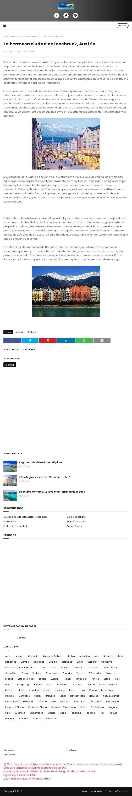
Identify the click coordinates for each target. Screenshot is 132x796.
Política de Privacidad (117, 791)
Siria (7, 712)
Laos (82, 690)
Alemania (33, 656)
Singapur (113, 707)
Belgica (53, 661)
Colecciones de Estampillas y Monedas (25, 517)
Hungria (38, 684)
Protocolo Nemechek (15, 526)
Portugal (64, 701)
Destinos (15, 36)
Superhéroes (74, 526)
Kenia (72, 690)
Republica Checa (14, 707)
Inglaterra (77, 684)
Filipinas (67, 678)
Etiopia (42, 678)
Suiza (63, 712)
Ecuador (67, 673)
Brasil (80, 661)
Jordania (60, 690)
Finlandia (81, 678)
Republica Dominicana (63, 707)
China (53, 667)
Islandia (9, 690)
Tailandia (75, 712)
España (9, 678)
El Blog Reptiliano (76, 517)
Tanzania (90, 712)
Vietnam (23, 718)
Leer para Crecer (14, 51)
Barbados (39, 661)
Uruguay (9, 718)
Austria (19, 332)
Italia (21, 690)
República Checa (37, 707)
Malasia (9, 695)
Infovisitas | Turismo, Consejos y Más (42, 791)
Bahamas (10, 661)
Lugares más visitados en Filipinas (40, 462)
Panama (42, 701)
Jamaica (34, 690)
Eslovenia (111, 673)
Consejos (93, 667)
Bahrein (25, 661)
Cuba (25, 673)
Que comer (95, 701)
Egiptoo (80, 673)
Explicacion (9, 521)
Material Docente (76, 521)
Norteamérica (77, 695)
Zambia (37, 718)
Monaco (50, 695)
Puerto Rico (79, 701)
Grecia (107, 678)
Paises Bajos (12, 701)
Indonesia (62, 684)
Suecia (51, 712)
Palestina (28, 701)
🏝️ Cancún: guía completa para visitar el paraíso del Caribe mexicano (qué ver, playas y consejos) (62, 764)
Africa (8, 656)
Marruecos (24, 695)
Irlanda (91, 684)
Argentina (84, 656)
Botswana (67, 661)
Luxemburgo (107, 690)
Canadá (10, 667)
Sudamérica (36, 712)
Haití (117, 678)
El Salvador (95, 673)
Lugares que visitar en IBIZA (19, 775)
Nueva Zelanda (111, 695)
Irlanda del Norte (108, 684)
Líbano (93, 690)
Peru (53, 701)
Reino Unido (112, 701)
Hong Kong (23, 684)
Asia (96, 656)
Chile (42, 667)
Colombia (78, 667)
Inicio (6, 36)
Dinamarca (52, 673)
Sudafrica (20, 712)
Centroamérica (27, 667)
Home (84, 791)
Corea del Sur (110, 667)
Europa (54, 678)
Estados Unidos (26, 678)
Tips (102, 712)
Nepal (63, 695)
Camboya (106, 661)
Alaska (19, 656)
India (49, 684)
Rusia (83, 707)
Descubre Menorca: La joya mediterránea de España (52, 491)
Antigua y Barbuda (53, 656)
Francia (95, 678)
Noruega (93, 695)
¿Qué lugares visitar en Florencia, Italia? (44, 477)
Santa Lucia (97, 707)
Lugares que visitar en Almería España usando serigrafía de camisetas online (49, 771)
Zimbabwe (51, 718)
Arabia (71, 656)
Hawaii (9, 684)
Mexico (38, 695)
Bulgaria (92, 661)
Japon (46, 690)
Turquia (113, 712)
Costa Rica (11, 673)
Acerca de (96, 791)
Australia (108, 656)
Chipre (64, 667)
